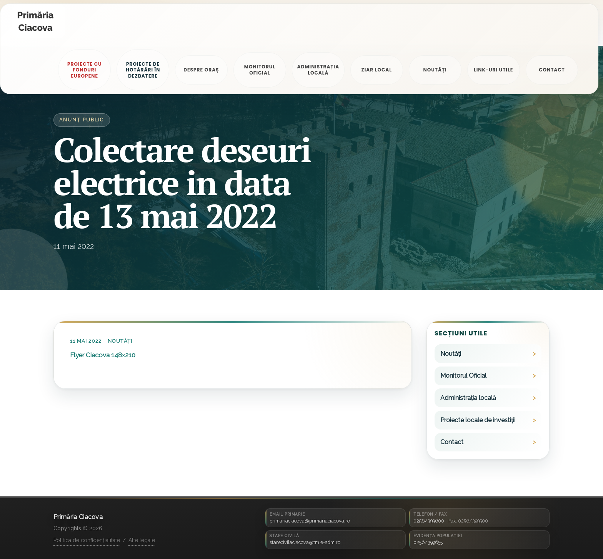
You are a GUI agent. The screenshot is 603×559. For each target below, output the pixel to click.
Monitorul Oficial (463, 375)
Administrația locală (468, 397)
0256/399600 (428, 521)
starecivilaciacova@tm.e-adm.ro (305, 542)
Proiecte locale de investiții (477, 420)
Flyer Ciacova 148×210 (102, 355)
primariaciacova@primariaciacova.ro (310, 521)
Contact (451, 442)
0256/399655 (428, 542)
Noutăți (120, 341)
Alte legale (141, 540)
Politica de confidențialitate (86, 540)
